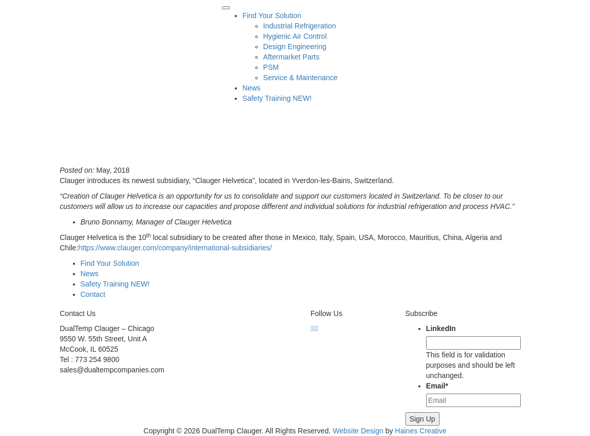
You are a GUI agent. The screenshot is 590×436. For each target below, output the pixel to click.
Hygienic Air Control (295, 36)
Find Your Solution (272, 15)
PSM (271, 67)
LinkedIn (441, 328)
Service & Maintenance (300, 77)
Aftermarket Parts (291, 57)
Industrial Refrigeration (299, 26)
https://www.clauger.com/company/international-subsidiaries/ (174, 248)
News (252, 88)
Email (437, 386)
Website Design (357, 431)
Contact (93, 294)
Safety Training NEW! (277, 98)
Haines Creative (421, 431)
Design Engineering (294, 46)
